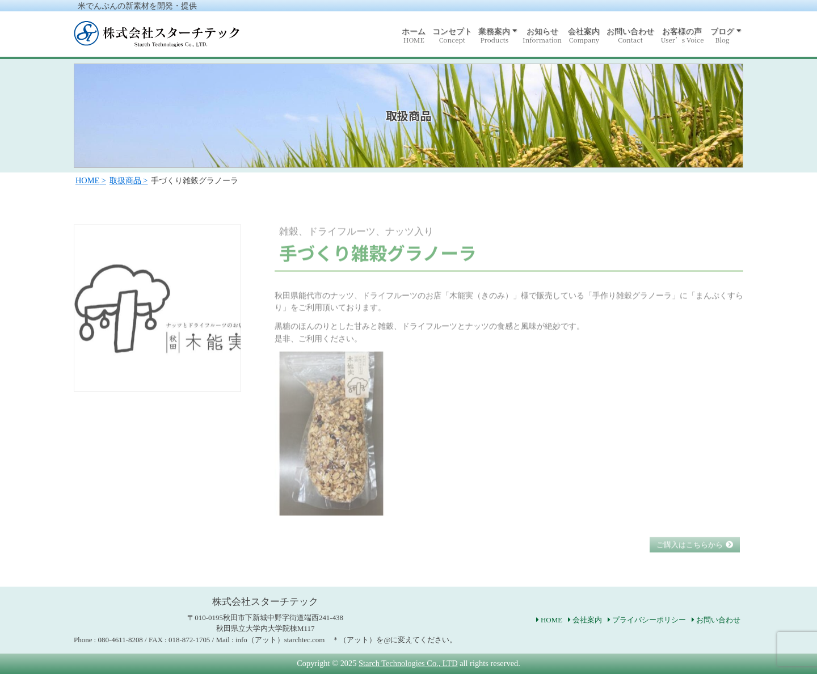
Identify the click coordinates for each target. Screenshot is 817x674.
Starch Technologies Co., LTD (408, 663)
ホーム (414, 35)
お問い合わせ (630, 35)
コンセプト (452, 35)
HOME (551, 620)
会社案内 (584, 35)
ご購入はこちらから (689, 555)
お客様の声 (682, 35)
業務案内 (494, 35)
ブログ (722, 35)
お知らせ (542, 35)
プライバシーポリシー (649, 620)
